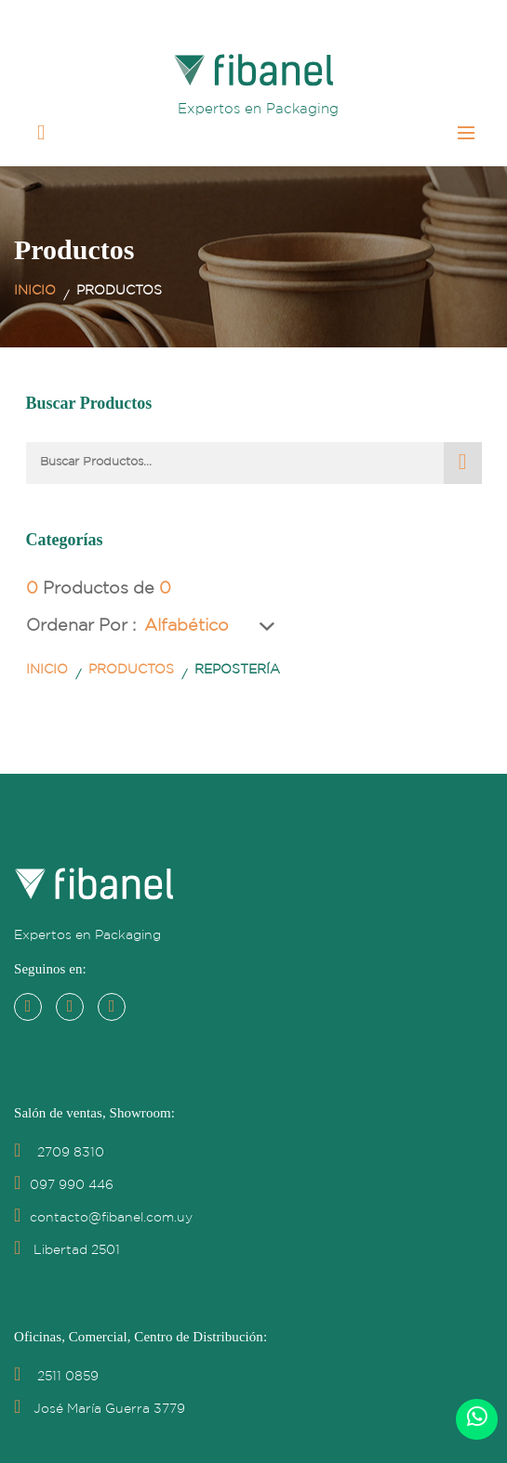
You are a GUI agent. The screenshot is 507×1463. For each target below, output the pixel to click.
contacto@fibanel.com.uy (103, 1217)
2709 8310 (59, 1152)
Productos (131, 669)
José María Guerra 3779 (99, 1409)
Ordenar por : (81, 626)
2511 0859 (56, 1376)
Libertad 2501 (67, 1250)
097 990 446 (63, 1185)
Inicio (35, 290)
